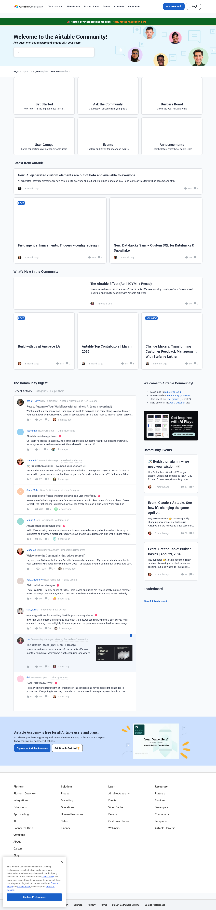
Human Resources (72, 814)
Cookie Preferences (155, 904)
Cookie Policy (48, 898)
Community (162, 814)
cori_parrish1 (33, 609)
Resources (161, 786)
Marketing (67, 800)
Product (66, 793)
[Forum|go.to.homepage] (29, 6)
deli (28, 677)
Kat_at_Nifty (33, 400)
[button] (174, 6)
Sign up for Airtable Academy (32, 748)
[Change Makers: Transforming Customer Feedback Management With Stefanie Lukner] (171, 341)
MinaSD (30, 520)
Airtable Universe (165, 828)
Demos (112, 814)
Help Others (57, 391)
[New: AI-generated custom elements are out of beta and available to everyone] (108, 181)
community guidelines (179, 395)
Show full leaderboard (157, 601)
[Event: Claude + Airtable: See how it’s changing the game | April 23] (171, 517)
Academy (119, 6)
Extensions (20, 807)
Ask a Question (177, 402)
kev (28, 639)
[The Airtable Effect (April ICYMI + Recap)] (108, 293)
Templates (161, 821)
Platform (19, 786)
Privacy (92, 904)
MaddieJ (31, 460)
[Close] (61, 884)
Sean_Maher (33, 490)
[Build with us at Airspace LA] (44, 341)
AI (15, 821)
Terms (104, 904)
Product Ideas (91, 6)
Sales (64, 821)
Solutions (66, 786)
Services (160, 800)
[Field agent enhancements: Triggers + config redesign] (60, 230)
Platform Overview (25, 793)
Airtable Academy (119, 793)
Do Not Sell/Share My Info (126, 904)
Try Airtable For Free (25, 876)
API (67, 904)
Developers (161, 807)
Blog (16, 855)
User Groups (73, 6)
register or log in (173, 391)
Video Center (116, 807)
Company (19, 835)
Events (106, 6)
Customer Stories (118, 821)
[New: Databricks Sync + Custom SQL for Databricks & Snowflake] (155, 230)
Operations (67, 807)
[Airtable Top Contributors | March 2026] (108, 341)
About (17, 841)
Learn (111, 786)
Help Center (134, 6)
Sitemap (78, 904)
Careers (18, 848)
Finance (66, 828)
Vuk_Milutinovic (35, 579)
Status (18, 862)
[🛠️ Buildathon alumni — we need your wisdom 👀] (171, 473)
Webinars (113, 828)
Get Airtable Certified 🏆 (67, 748)
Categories (41, 391)
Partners (160, 793)
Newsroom (20, 869)
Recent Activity (23, 391)
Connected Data (23, 828)
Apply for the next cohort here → (131, 21)
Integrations (21, 800)
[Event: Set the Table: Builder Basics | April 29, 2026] (171, 561)
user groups (173, 399)
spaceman (31, 430)
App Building (21, 814)
